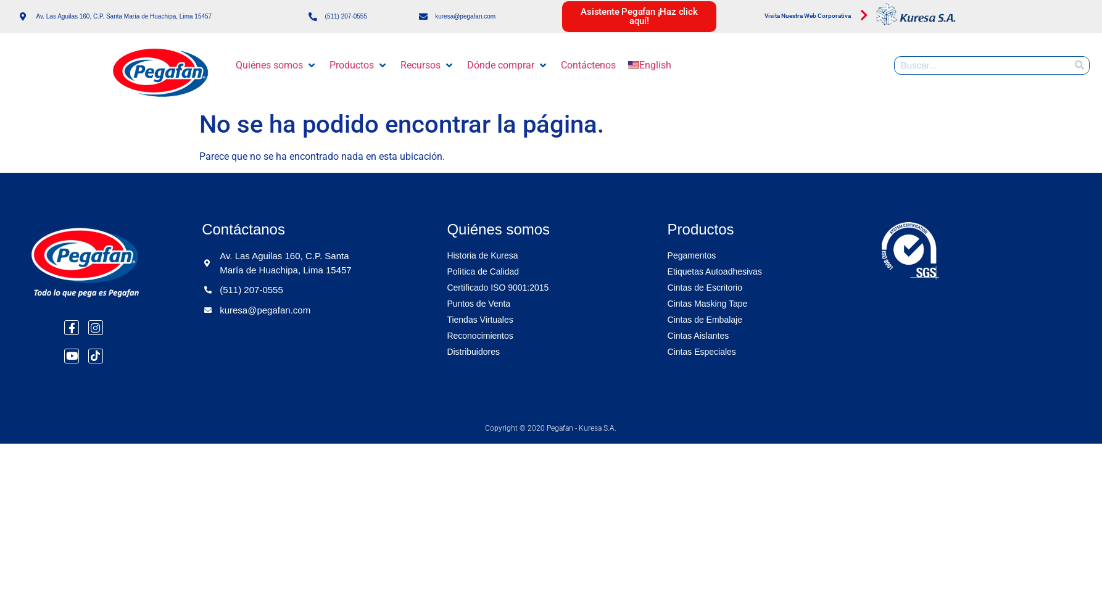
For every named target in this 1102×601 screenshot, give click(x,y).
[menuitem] (649, 65)
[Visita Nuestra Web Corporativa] (864, 15)
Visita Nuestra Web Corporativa (807, 15)
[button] (276, 65)
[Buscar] (1080, 65)
